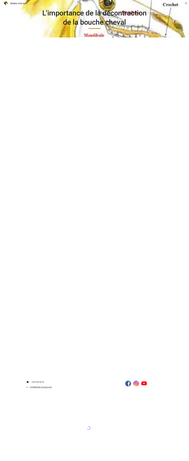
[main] (94, 18)
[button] (186, 3)
